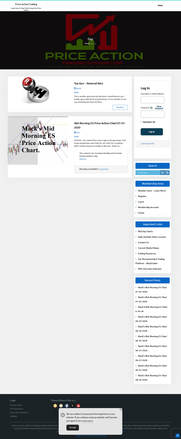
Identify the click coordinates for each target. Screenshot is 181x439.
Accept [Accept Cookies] (72, 427)
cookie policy (87, 421)
